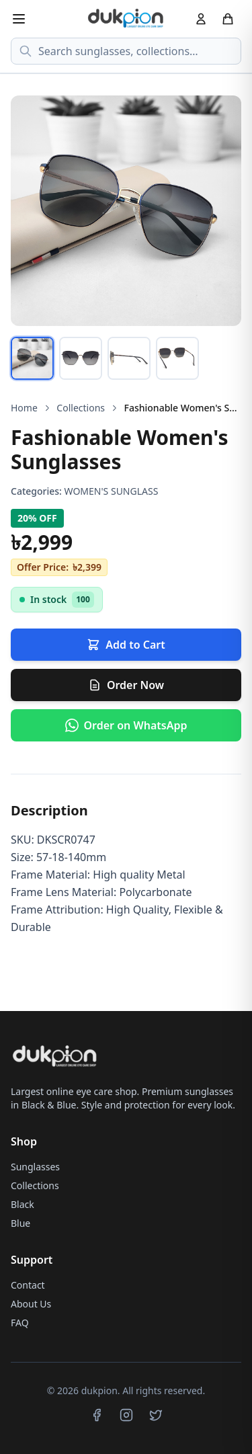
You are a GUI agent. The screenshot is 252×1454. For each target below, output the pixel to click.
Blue (20, 1223)
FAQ (20, 1322)
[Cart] (227, 18)
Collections (80, 407)
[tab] (32, 358)
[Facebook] (96, 1415)
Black (22, 1204)
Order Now (126, 685)
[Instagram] (126, 1415)
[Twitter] (156, 1415)
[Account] (200, 18)
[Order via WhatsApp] (126, 725)
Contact (28, 1285)
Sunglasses (35, 1166)
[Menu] (18, 18)
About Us (31, 1303)
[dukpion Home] (126, 19)
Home (24, 407)
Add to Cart (126, 644)
